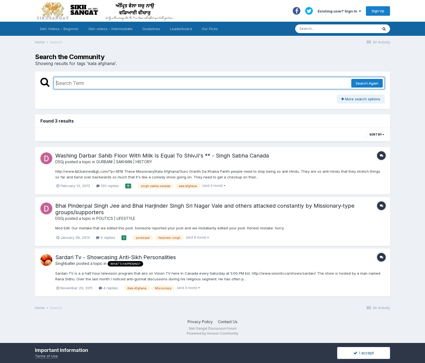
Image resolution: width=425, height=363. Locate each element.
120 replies (107, 186)
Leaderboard (181, 29)
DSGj (59, 161)
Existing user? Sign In (339, 11)
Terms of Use (46, 356)
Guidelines (151, 29)
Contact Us (227, 321)
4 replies (108, 288)
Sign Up (378, 11)
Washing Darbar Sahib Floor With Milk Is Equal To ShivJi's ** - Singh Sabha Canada (162, 155)
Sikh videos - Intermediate (110, 29)
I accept (363, 353)
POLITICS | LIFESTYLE (115, 218)
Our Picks (210, 29)
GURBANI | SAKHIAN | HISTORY (124, 161)
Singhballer (65, 263)
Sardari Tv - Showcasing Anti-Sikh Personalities (115, 257)
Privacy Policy (200, 321)
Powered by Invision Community (212, 333)
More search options (360, 99)
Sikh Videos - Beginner (59, 29)
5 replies (105, 237)
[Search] (331, 28)
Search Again (367, 83)
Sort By (376, 134)
